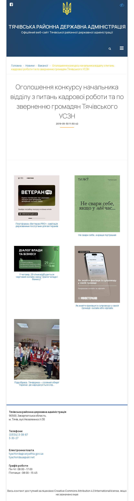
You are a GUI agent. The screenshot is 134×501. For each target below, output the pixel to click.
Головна (16, 65)
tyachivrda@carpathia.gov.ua (26, 453)
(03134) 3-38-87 (18, 434)
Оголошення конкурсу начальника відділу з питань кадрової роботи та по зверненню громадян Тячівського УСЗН (62, 67)
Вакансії (43, 65)
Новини (30, 65)
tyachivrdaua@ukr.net (22, 457)
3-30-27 (13, 438)
